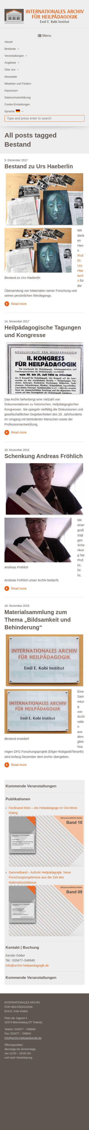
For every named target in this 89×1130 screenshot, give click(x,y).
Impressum (11, 90)
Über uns (9, 69)
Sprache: (12, 111)
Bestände (10, 48)
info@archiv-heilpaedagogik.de (27, 965)
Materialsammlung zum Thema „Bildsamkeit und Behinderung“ (37, 620)
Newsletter (10, 76)
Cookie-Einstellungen (17, 104)
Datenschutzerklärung (17, 97)
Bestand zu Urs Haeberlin (38, 166)
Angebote (10, 62)
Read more (18, 304)
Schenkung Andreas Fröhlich (43, 456)
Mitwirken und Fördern (17, 83)
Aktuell (8, 42)
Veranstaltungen (14, 55)
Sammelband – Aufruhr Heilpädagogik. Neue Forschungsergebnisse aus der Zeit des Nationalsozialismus (40, 877)
